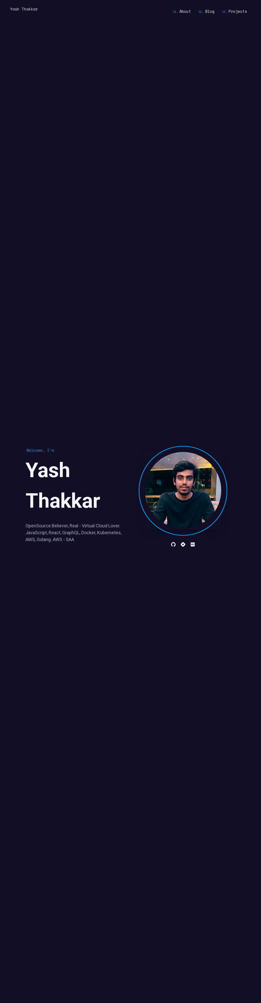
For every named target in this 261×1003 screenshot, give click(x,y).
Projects (238, 11)
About (185, 11)
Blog (209, 11)
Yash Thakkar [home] (24, 9)
